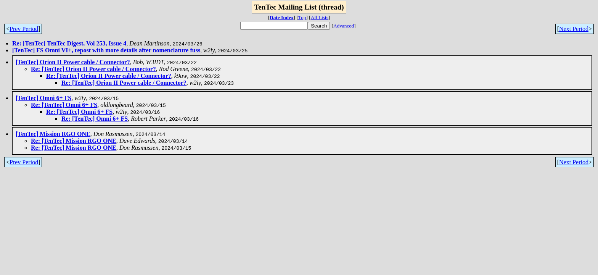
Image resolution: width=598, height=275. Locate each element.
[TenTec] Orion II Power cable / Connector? (73, 62)
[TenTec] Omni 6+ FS (43, 98)
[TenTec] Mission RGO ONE (53, 134)
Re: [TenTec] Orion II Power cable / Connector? (93, 69)
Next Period (573, 29)
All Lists (319, 17)
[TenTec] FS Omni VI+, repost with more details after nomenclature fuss (106, 50)
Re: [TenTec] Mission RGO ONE (73, 141)
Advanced (343, 26)
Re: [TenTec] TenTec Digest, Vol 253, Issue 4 (69, 43)
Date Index (282, 17)
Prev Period (24, 29)
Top (302, 17)
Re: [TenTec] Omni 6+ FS (64, 105)
